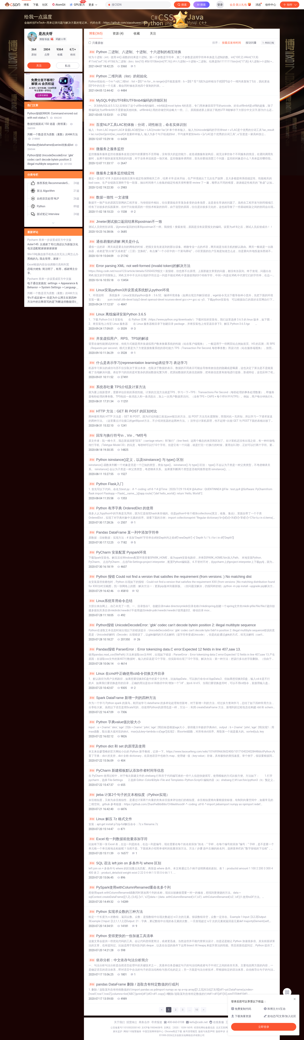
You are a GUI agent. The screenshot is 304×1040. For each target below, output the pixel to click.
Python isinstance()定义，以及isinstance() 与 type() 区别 (136, 460)
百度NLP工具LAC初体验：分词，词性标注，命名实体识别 (138, 125)
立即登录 (263, 1026)
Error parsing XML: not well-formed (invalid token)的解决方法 (139, 266)
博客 (26, 4)
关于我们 (119, 1022)
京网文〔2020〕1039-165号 (178, 1027)
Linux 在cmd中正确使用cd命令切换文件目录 (127, 673)
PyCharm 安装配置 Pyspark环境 (117, 552)
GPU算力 (77, 3)
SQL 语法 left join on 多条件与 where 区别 (125, 863)
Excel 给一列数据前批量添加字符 (118, 839)
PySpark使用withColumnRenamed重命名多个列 (130, 887)
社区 (45, 4)
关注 (39, 65)
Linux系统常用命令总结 (110, 601)
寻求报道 (156, 1022)
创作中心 (270, 4)
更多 (93, 4)
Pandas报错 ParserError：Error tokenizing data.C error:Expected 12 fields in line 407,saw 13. (165, 649)
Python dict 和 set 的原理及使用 (117, 746)
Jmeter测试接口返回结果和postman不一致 (125, 222)
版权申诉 (220, 1031)
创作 (289, 4)
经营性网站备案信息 (204, 1027)
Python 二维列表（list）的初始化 (118, 76)
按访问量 (251, 42)
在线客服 (218, 1022)
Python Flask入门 (106, 484)
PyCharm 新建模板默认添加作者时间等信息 (126, 770)
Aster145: (33, 244)
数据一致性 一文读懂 (109, 197)
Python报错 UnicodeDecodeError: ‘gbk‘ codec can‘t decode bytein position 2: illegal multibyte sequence (172, 625)
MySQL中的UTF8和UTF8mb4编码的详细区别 (128, 100)
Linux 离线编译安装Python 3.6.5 (117, 314)
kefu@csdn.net (199, 1022)
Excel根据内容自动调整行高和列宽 (48, 264)
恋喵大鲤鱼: (34, 268)
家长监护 (117, 1031)
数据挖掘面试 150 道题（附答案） (50, 126)
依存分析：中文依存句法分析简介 (119, 960)
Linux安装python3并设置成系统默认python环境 (129, 290)
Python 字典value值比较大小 (115, 722)
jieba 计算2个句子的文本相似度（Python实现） (129, 795)
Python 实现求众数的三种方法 (116, 912)
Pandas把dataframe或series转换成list (52, 147)
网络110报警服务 (132, 1031)
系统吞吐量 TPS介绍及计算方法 (117, 387)
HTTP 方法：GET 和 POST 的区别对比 (123, 411)
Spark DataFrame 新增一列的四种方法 (122, 698)
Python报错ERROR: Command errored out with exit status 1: (52, 115)
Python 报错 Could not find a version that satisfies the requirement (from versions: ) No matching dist (170, 577)
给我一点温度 (38, 16)
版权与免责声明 (206, 1031)
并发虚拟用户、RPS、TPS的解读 (119, 338)
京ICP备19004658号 (152, 1027)
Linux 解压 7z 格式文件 (110, 819)
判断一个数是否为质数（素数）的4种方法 (52, 136)
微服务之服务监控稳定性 (112, 173)
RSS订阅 (268, 42)
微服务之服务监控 (106, 149)
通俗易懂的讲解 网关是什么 (114, 242)
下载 (35, 4)
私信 (67, 65)
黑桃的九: (33, 258)
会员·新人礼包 (240, 4)
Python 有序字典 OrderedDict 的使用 (121, 508)
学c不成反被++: (37, 297)
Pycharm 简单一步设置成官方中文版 (49, 239)
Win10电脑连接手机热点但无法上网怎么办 (52, 254)
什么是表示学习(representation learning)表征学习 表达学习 (138, 363)
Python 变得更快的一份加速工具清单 (121, 936)
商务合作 (144, 1022)
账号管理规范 (190, 1031)
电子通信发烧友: (37, 283)
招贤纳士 (131, 1022)
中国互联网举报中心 (152, 1031)
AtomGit (58, 4)
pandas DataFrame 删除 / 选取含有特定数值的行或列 (134, 984)
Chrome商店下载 (173, 1031)
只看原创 (96, 42)
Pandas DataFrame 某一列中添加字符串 (124, 532)
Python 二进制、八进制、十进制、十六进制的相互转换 (135, 52)
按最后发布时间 (231, 42)
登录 (220, 4)
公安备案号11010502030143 (125, 1027)
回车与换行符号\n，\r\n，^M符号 (118, 435)
